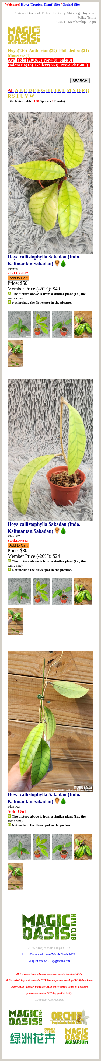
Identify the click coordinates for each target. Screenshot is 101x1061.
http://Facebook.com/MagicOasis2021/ (49, 954)
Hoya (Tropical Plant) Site (40, 4)
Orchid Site (71, 4)
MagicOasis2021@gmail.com (49, 961)
